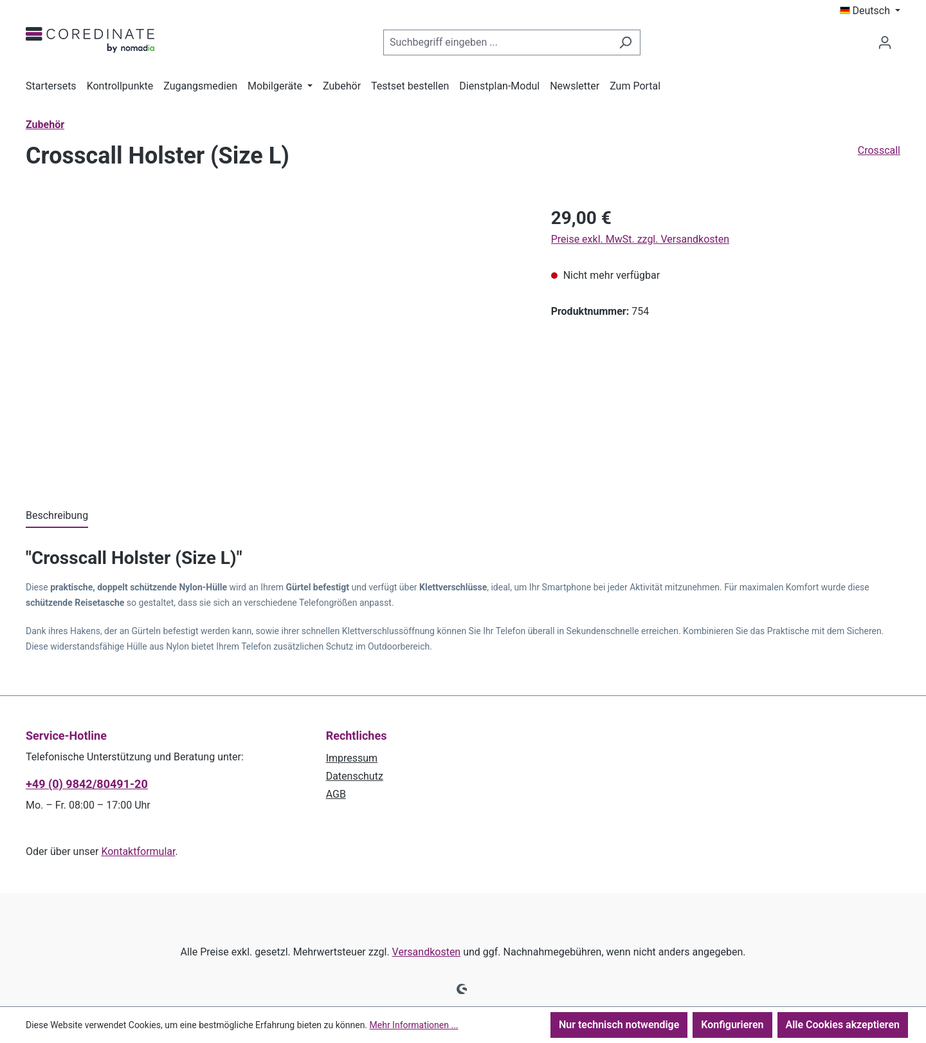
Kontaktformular (138, 851)
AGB (336, 794)
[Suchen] (625, 42)
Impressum (352, 758)
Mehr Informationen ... (414, 1025)
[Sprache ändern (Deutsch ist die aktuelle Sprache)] (870, 11)
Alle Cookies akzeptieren (843, 1025)
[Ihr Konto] (884, 42)
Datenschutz (354, 776)
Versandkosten (426, 952)
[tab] (57, 516)
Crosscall (879, 150)
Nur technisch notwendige (619, 1025)
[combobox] (497, 42)
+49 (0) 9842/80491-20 (87, 784)
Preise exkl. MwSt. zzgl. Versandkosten (640, 239)
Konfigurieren (732, 1025)
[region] (275, 343)
